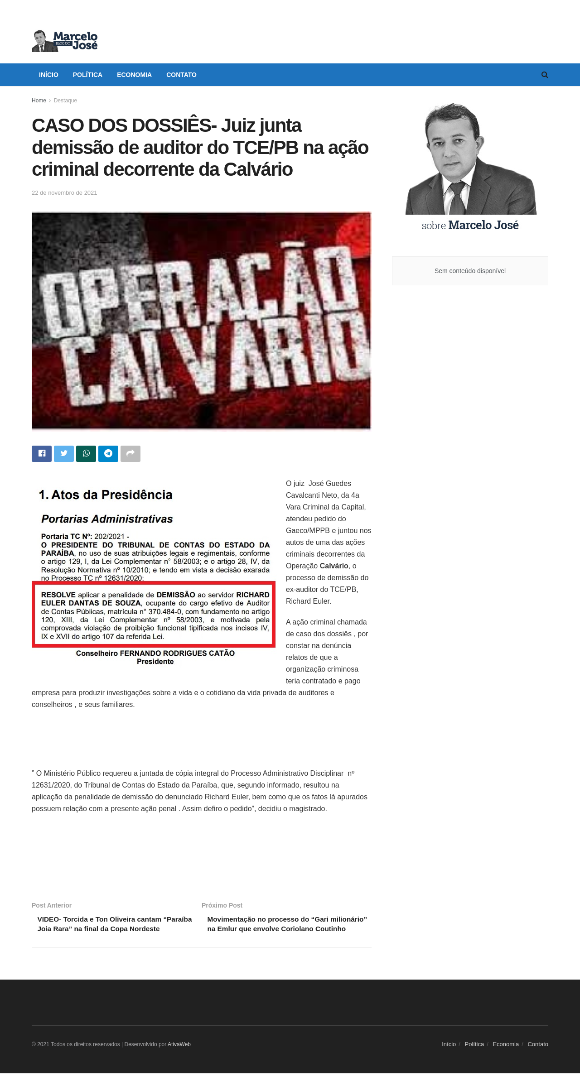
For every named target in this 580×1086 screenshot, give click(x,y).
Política (87, 74)
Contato (181, 74)
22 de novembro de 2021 (64, 192)
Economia (134, 74)
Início (48, 74)
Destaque (65, 100)
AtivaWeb (179, 1057)
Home (39, 100)
